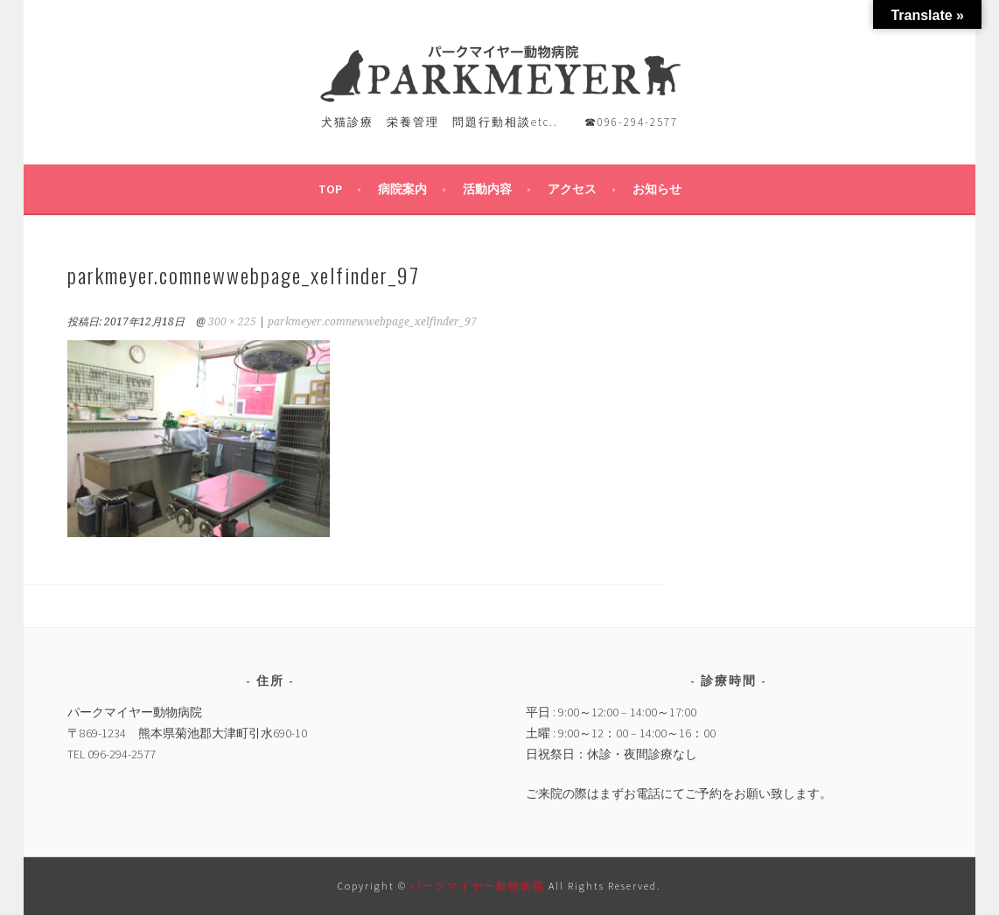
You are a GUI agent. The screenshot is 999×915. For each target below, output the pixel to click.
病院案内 (402, 189)
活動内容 (487, 189)
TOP (330, 189)
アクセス (572, 189)
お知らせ (656, 189)
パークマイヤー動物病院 (479, 885)
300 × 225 (232, 322)
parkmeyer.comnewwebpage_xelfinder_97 (372, 322)
